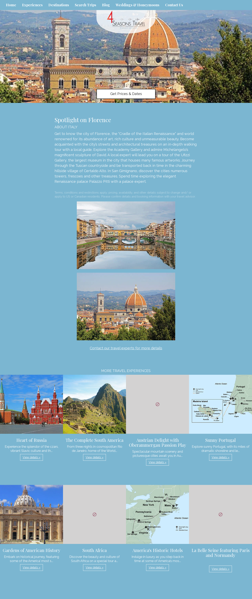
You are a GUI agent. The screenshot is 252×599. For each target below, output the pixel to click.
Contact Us (174, 5)
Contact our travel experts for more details (126, 348)
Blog (106, 5)
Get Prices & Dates (126, 94)
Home (11, 5)
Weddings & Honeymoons (137, 5)
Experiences (32, 5)
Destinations (58, 5)
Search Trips (85, 5)
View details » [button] (31, 457)
